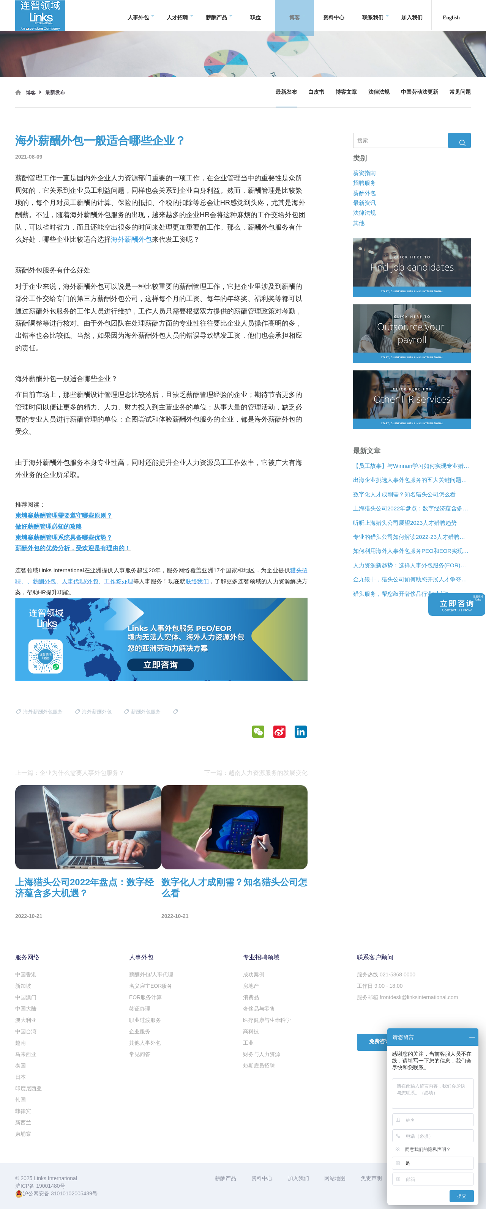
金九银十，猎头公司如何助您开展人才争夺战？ (412, 579)
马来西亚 (25, 1054)
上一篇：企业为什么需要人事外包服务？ (70, 773)
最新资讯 (364, 203)
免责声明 (371, 1178)
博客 (297, 15)
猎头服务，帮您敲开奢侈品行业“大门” (400, 593)
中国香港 (25, 974)
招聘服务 (364, 183)
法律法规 (379, 92)
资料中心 (333, 15)
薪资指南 (364, 173)
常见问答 (139, 1054)
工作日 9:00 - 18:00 (380, 986)
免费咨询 (379, 1041)
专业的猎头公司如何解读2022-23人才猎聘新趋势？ (412, 537)
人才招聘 (180, 15)
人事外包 (141, 15)
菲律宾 (23, 1111)
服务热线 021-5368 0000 (386, 974)
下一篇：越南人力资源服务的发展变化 (256, 773)
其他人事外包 (145, 1042)
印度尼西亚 (28, 1088)
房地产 (251, 986)
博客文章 (346, 92)
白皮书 (316, 92)
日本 (20, 1077)
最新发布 (286, 92)
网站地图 (335, 1178)
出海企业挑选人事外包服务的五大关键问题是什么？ (412, 480)
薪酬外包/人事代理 (151, 974)
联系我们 (375, 15)
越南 (20, 1042)
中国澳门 (25, 997)
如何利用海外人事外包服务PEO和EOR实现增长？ (412, 551)
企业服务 (139, 1031)
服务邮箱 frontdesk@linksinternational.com (407, 997)
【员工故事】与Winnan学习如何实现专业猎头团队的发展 (412, 466)
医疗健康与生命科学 (267, 1020)
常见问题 (460, 92)
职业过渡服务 (145, 1020)
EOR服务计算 (145, 997)
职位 (255, 15)
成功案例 (253, 974)
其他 (358, 223)
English (451, 15)
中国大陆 (25, 1008)
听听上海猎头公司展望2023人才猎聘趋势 (405, 522)
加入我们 (412, 15)
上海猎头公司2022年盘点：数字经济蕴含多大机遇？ (412, 508)
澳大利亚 (25, 1020)
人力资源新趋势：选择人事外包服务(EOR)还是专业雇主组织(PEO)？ (412, 565)
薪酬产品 (219, 15)
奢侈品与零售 (259, 1008)
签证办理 (139, 1008)
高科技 (251, 1031)
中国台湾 (25, 1031)
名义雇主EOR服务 (150, 986)
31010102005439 (71, 1193)
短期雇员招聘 (259, 1065)
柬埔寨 (23, 1134)
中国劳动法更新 (419, 92)
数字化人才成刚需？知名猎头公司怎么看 (404, 494)
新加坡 (23, 986)
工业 (248, 1042)
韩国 (20, 1099)
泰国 (20, 1065)
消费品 (251, 997)
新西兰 (23, 1122)
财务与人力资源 (261, 1054)
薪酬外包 (364, 193)
